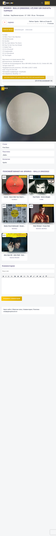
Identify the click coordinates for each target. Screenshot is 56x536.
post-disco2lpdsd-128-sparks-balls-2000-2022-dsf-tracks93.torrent (24, 77)
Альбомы (7, 15)
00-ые (33, 15)
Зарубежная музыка (17, 15)
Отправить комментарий (11, 298)
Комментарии (27, 309)
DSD (28, 15)
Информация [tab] (19, 29)
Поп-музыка (40, 15)
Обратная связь (17, 309)
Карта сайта (7, 309)
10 (46, 23)
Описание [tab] (28, 29)
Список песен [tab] (8, 29)
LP (25, 15)
